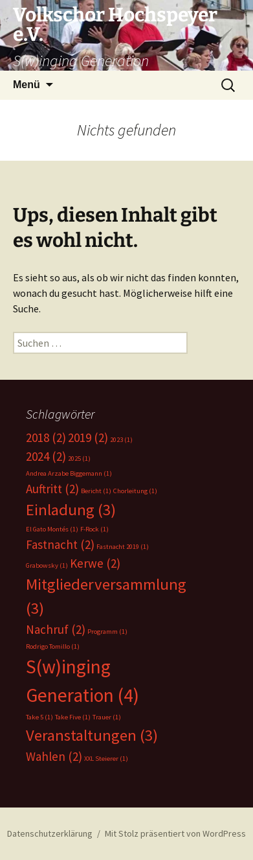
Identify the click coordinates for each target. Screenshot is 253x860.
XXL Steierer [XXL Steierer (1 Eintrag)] (106, 758)
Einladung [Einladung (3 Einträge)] (71, 510)
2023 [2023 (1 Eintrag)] (121, 440)
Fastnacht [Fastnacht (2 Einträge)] (60, 544)
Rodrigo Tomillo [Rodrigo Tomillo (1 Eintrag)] (53, 646)
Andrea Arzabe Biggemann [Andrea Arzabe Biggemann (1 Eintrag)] (69, 473)
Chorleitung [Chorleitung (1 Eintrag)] (135, 491)
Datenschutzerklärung (50, 833)
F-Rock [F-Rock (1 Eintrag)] (94, 529)
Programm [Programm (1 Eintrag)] (107, 631)
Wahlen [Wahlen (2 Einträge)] (54, 756)
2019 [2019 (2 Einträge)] (88, 437)
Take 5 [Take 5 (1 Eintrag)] (39, 717)
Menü (26, 84)
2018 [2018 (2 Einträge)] (46, 437)
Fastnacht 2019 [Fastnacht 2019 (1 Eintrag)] (122, 546)
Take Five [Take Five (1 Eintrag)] (73, 717)
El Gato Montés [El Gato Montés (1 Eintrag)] (52, 529)
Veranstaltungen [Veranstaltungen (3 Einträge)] (92, 735)
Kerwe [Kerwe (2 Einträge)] (95, 563)
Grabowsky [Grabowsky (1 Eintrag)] (47, 565)
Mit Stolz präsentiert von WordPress (175, 833)
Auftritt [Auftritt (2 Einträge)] (52, 488)
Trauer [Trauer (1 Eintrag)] (107, 717)
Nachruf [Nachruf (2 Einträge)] (55, 629)
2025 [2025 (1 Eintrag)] (79, 458)
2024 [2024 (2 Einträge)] (46, 456)
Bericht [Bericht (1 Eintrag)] (96, 491)
